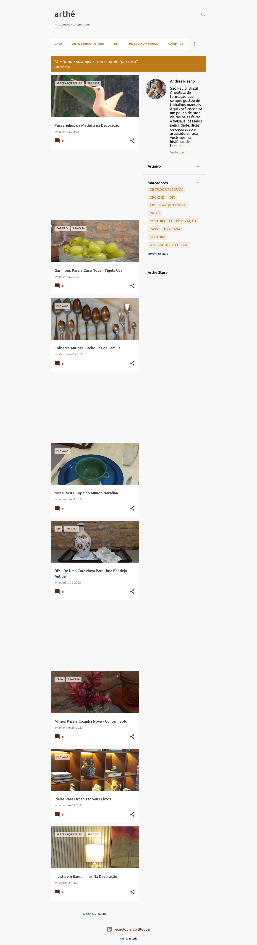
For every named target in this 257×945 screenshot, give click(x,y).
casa (153, 229)
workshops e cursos (168, 245)
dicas (154, 213)
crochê (156, 197)
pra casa (172, 229)
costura (157, 237)
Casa (58, 43)
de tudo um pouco (166, 189)
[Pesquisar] (203, 14)
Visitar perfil (178, 152)
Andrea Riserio (182, 81)
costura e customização (172, 221)
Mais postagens (95, 913)
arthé (65, 13)
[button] (132, 141)
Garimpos (175, 43)
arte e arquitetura (167, 205)
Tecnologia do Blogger (129, 929)
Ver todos (63, 67)
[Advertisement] (93, 185)
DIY (116, 43)
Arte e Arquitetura (88, 43)
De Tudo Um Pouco (143, 43)
